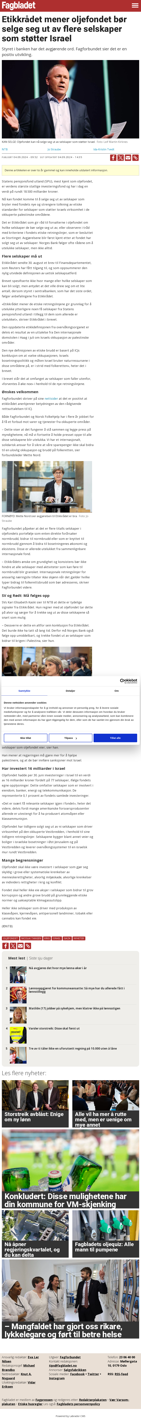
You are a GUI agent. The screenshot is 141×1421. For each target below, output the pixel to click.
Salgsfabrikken (75, 1370)
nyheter (79, 938)
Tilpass (70, 738)
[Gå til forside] (18, 6)
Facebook (77, 1374)
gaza (67, 938)
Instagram (57, 1378)
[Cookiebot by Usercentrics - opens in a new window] (122, 681)
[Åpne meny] (135, 6)
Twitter (93, 1374)
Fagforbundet (70, 1357)
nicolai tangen (31, 938)
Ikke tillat (25, 738)
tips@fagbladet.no (63, 1365)
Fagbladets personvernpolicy (78, 1404)
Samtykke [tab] (24, 690)
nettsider (52, 399)
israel (56, 938)
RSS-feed (121, 1374)
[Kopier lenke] (135, 158)
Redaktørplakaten (93, 1400)
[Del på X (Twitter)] (120, 158)
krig (47, 938)
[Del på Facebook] (113, 158)
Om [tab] (116, 690)
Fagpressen (44, 1400)
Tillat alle (115, 738)
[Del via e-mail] (128, 158)
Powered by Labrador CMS (70, 1416)
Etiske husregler (30, 1404)
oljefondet (10, 938)
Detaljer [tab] (70, 690)
